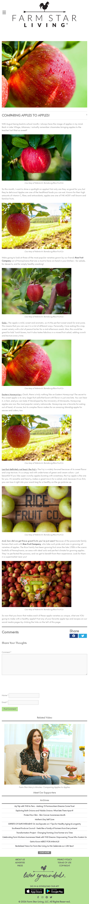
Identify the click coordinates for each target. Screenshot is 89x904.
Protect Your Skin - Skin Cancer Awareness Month (44, 815)
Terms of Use (64, 863)
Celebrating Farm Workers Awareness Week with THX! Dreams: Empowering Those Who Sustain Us (44, 837)
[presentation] (23, 683)
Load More (44, 853)
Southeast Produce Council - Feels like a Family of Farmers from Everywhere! (44, 828)
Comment (6, 652)
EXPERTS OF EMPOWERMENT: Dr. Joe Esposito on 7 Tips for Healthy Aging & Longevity (44, 824)
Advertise (20, 863)
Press (20, 866)
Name (5, 695)
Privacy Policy (64, 859)
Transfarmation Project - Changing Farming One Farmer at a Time (44, 833)
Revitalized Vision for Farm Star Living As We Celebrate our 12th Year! (44, 846)
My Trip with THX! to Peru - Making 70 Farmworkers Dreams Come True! (44, 806)
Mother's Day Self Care (44, 819)
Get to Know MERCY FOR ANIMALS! (44, 842)
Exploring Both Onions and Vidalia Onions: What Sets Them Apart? (44, 811)
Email (5, 702)
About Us (20, 859)
